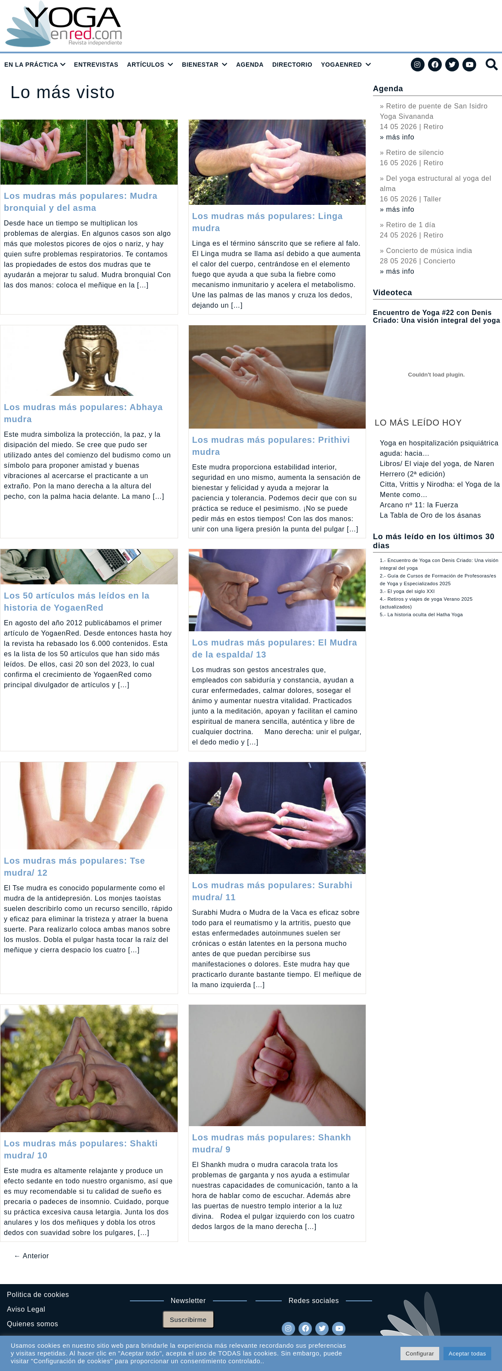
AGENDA (250, 64)
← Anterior (31, 1256)
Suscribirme (188, 1319)
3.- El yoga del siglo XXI (407, 591)
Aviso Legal (26, 1309)
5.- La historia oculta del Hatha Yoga (421, 614)
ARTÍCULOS (145, 64)
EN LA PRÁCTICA (31, 64)
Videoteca (392, 292)
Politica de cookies (38, 1294)
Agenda (388, 88)
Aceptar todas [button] (467, 1353)
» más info (397, 137)
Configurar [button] (420, 1353)
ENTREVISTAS (96, 64)
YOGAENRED (341, 64)
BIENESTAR (200, 64)
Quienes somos (32, 1324)
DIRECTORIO (292, 64)
